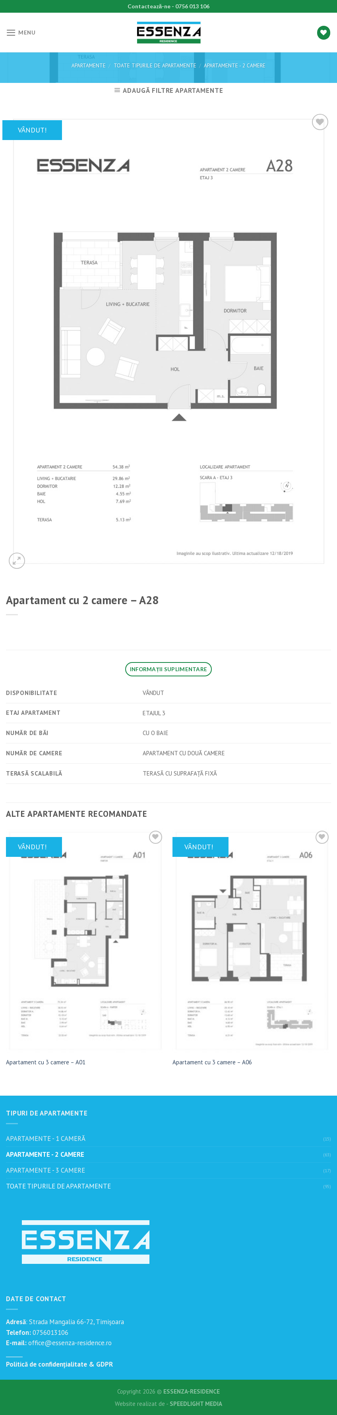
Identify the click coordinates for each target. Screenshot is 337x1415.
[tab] (168, 669)
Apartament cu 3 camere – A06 (212, 1062)
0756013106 (49, 1332)
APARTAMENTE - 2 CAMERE (234, 65)
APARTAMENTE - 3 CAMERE (45, 1170)
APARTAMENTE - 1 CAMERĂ (45, 1138)
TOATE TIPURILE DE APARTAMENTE (155, 65)
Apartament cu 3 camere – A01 (45, 1062)
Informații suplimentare (168, 669)
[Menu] (21, 33)
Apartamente (89, 65)
